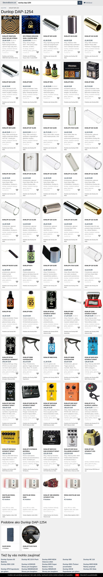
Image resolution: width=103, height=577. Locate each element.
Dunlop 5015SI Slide (10, 265)
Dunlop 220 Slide (70, 220)
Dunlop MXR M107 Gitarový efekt (70, 404)
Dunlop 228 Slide (50, 220)
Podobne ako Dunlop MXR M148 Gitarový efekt (50, 424)
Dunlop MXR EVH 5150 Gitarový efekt (51, 450)
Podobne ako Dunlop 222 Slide (91, 240)
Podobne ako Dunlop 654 (8, 331)
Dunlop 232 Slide (50, 128)
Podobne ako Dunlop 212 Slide (91, 194)
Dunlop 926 (67, 559)
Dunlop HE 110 (89, 559)
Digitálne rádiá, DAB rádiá (8, 496)
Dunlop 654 (6, 311)
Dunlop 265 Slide (8, 128)
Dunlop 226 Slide (70, 36)
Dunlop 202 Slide (91, 128)
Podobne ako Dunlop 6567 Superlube (71, 332)
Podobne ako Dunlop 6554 (30, 331)
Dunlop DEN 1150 (7, 564)
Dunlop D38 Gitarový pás (90, 450)
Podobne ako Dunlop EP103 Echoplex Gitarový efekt (9, 378)
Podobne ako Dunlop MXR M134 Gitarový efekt (9, 470)
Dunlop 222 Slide (91, 220)
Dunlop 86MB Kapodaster (69, 358)
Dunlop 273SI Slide (71, 265)
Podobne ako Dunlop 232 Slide (50, 148)
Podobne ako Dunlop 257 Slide (29, 148)
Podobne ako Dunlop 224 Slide (91, 57)
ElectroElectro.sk (9, 2)
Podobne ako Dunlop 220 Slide (70, 240)
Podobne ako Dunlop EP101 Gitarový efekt (51, 332)
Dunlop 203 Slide (8, 174)
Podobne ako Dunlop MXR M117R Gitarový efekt (30, 424)
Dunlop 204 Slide (29, 174)
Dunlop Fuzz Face (30, 546)
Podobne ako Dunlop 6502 (91, 102)
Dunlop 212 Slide (91, 174)
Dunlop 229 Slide (50, 265)
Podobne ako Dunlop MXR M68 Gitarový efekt (9, 424)
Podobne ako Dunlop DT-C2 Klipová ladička (92, 424)
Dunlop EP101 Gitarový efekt (50, 312)
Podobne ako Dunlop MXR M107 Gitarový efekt (71, 424)
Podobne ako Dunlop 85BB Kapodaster (30, 378)
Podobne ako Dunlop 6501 (50, 102)
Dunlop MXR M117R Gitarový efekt (30, 404)
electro (3, 7)
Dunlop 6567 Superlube (69, 312)
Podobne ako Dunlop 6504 (71, 102)
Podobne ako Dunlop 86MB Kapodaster (71, 378)
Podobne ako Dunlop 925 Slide (50, 57)
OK (77, 575)
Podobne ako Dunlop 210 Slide (50, 194)
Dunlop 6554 (27, 311)
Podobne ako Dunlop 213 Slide (8, 240)
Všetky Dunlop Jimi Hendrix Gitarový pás (51, 515)
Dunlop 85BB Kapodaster (28, 358)
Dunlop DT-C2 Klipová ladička (91, 404)
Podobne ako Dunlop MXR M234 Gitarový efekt (91, 378)
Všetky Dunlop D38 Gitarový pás (92, 470)
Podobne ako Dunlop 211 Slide (70, 194)
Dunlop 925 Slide (50, 36)
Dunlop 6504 (69, 82)
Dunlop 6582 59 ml (50, 357)
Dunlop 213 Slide (8, 220)
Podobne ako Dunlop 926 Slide (8, 102)
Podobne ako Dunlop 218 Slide (91, 286)
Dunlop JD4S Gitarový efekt (91, 312)
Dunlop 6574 (27, 265)
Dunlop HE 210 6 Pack (30, 559)
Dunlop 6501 (48, 82)
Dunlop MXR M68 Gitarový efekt (8, 404)
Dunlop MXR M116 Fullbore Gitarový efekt (71, 451)
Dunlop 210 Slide (50, 174)
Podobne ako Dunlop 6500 (30, 102)
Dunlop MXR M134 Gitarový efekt (9, 450)
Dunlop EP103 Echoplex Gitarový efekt (10, 359)
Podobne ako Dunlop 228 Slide (50, 240)
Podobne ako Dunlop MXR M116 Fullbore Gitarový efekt (71, 470)
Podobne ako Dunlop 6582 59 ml (51, 378)
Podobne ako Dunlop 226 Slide (70, 57)
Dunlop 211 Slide (70, 174)
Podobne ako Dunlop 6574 (30, 285)
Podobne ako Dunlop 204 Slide (29, 194)
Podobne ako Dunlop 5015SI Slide (9, 286)
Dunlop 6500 (27, 82)
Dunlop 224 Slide (91, 36)
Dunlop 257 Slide (29, 128)
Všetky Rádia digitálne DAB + (71, 515)
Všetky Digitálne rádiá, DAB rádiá (9, 515)
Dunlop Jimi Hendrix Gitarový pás (51, 496)
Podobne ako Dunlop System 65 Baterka (30, 470)
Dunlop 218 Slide (91, 265)
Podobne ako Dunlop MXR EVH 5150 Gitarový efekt (50, 470)
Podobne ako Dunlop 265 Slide (8, 148)
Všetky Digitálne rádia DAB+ (30, 515)
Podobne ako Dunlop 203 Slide (8, 194)
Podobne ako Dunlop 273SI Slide (71, 286)
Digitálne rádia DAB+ (29, 496)
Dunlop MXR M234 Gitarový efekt (91, 358)
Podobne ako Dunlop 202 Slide (91, 148)
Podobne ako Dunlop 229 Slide (50, 286)
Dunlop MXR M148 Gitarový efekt (50, 404)
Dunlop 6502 (89, 82)
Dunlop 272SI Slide (71, 128)
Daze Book (6, 546)
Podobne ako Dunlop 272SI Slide (71, 148)
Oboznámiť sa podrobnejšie (88, 575)
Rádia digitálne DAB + (72, 496)
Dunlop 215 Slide (29, 220)
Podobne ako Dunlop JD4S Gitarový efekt (92, 332)
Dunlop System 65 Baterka (30, 450)
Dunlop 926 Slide (8, 82)
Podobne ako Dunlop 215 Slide (29, 240)
